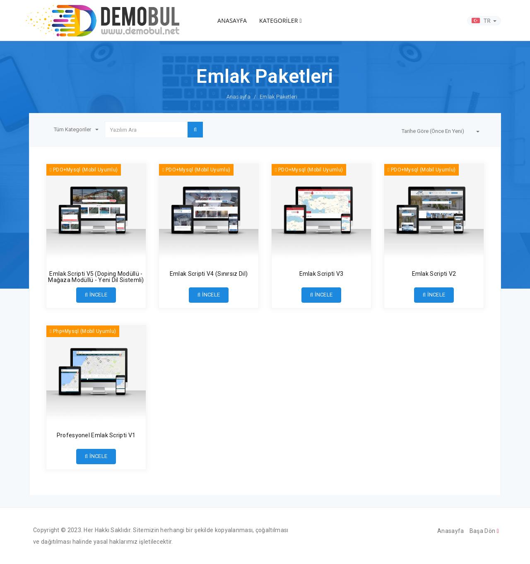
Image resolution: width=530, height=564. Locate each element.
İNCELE (96, 295)
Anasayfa (238, 97)
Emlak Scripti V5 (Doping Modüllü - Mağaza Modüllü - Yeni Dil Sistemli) (96, 276)
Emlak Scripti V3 (321, 273)
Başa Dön (484, 531)
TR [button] (484, 20)
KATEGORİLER (280, 20)
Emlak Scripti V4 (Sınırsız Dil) (209, 273)
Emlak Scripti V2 (434, 273)
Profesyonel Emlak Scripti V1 (96, 435)
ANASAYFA (232, 20)
